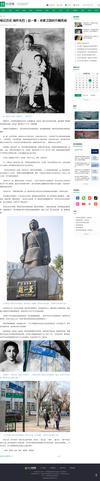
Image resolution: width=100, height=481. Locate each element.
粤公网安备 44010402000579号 (50, 478)
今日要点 (78, 95)
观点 (47, 10)
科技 (60, 10)
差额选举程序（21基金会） (83, 220)
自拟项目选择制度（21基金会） (84, 217)
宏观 (10, 10)
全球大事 (85, 95)
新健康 (75, 10)
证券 (17, 10)
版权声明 (62, 468)
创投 (82, 10)
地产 (54, 10)
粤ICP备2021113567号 (39, 471)
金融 (24, 10)
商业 (30, 10)
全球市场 (39, 10)
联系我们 (53, 468)
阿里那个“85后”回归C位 (83, 43)
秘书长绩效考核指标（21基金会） (85, 230)
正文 (4, 16)
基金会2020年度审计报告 (82, 222)
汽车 (67, 10)
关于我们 (43, 468)
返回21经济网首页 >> (6, 456)
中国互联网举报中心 (35, 473)
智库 (89, 10)
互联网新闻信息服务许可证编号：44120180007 (55, 471)
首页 (3, 10)
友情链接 (72, 468)
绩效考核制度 (79, 225)
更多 (96, 10)
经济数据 (92, 95)
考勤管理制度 (79, 227)
